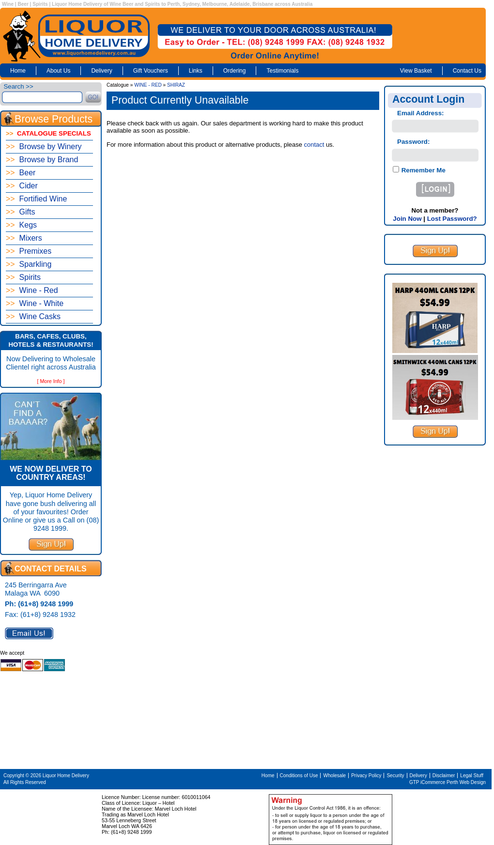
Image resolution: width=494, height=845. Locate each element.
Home (18, 70)
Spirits (23, 277)
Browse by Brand (42, 159)
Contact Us (467, 70)
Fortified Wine (36, 199)
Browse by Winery (44, 146)
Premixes (28, 251)
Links (195, 70)
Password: (413, 141)
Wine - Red (32, 290)
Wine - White (34, 303)
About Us (58, 70)
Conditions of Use (299, 775)
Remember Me (423, 170)
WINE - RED (148, 85)
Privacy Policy (366, 775)
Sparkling (28, 264)
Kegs (21, 225)
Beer (20, 173)
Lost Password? (452, 218)
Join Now (407, 218)
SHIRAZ (176, 85)
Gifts (20, 212)
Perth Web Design (466, 782)
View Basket (416, 70)
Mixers (24, 238)
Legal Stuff (471, 775)
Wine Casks (33, 316)
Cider (22, 186)
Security (395, 775)
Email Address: (420, 113)
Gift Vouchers (150, 70)
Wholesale (334, 775)
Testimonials (282, 70)
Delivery (101, 70)
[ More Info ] (51, 381)
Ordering (234, 70)
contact (314, 144)
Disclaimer (443, 775)
